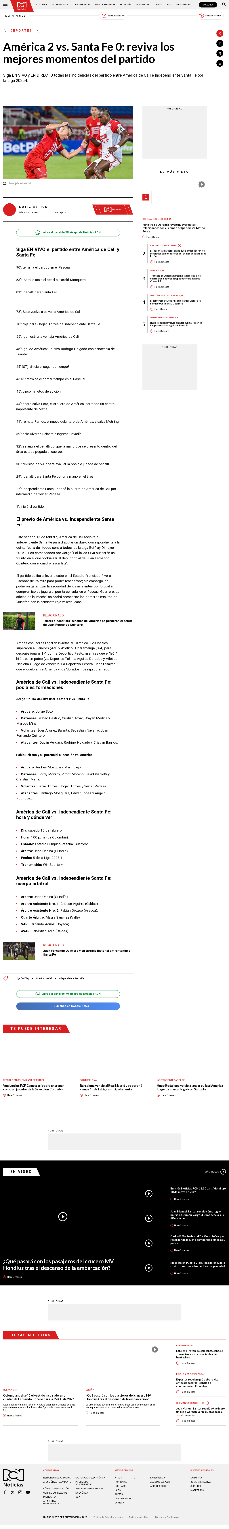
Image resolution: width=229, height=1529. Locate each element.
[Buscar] (224, 5)
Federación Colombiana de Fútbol (24, 1080)
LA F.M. (118, 1492)
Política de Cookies (140, 1521)
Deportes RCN (82, 4)
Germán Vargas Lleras (164, 296)
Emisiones (13, 16)
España (90, 1390)
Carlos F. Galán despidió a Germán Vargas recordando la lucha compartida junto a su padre (198, 1240)
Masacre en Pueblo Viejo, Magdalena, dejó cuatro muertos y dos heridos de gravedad (195, 1265)
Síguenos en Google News (68, 1006)
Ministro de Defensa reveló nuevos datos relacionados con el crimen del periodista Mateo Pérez (174, 228)
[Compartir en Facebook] (219, 43)
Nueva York (10, 1390)
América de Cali (45, 978)
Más (215, 1172)
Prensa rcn (50, 1501)
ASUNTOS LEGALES (160, 1483)
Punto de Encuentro (178, 4)
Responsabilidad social (57, 1479)
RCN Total (121, 1483)
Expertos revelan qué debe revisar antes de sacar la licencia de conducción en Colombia (198, 1384)
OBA (77, 1501)
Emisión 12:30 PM (113, 16)
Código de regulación (56, 1493)
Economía (125, 4)
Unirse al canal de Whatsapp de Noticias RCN (68, 233)
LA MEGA (119, 1504)
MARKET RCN (197, 1492)
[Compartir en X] (219, 53)
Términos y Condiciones (168, 1521)
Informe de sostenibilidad (83, 1487)
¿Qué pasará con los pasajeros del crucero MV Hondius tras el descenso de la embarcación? (60, 1265)
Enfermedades (185, 1346)
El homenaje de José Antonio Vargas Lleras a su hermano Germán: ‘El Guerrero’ (177, 303)
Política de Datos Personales (108, 1521)
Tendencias (142, 4)
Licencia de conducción (191, 1375)
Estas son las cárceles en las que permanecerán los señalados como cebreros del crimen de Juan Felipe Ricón (178, 254)
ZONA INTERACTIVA (200, 1483)
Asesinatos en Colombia (157, 219)
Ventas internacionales (89, 1493)
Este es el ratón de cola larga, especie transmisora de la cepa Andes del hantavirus (200, 1355)
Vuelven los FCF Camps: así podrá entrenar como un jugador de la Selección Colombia (33, 1088)
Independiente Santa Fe (74, 978)
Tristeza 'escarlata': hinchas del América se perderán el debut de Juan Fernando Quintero (83, 623)
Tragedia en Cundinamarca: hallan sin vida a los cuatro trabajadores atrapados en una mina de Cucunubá (177, 279)
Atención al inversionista (51, 1506)
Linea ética (81, 1497)
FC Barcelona (88, 1080)
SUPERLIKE (195, 1487)
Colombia (42, 4)
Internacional (60, 4)
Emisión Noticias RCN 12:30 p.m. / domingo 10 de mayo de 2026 (192, 1190)
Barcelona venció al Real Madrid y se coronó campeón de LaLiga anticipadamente (111, 1088)
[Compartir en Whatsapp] (219, 63)
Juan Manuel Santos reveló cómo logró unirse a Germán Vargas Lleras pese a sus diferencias (197, 1215)
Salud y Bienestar (104, 4)
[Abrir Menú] (5, 4)
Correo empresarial (55, 1497)
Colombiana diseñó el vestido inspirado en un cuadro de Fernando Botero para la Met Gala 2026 (39, 1398)
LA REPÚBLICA (157, 1479)
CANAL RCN (207, 4)
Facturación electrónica (82, 1480)
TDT (135, 1479)
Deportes (21, 31)
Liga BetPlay (23, 978)
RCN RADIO (121, 1487)
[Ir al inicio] (22, 6)
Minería (154, 271)
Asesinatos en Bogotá (163, 246)
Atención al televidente (57, 1486)
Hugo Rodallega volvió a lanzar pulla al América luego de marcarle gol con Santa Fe (177, 325)
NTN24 (118, 1479)
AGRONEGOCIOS (159, 1487)
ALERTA (119, 1496)
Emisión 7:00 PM (212, 16)
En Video (21, 1172)
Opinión (157, 4)
